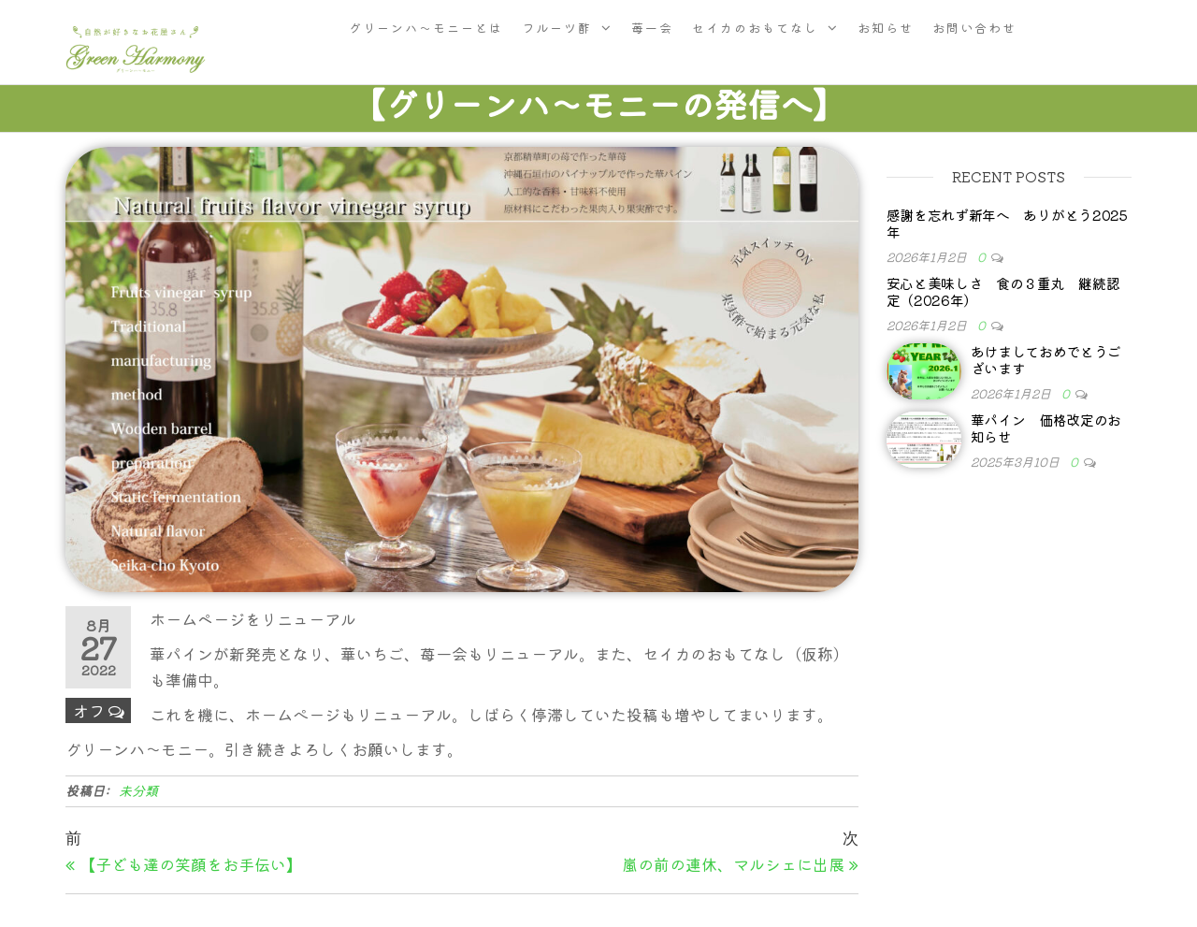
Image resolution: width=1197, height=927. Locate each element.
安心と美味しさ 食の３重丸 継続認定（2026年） (1003, 291)
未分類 (138, 790)
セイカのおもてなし (755, 27)
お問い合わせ (974, 27)
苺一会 (652, 27)
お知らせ (886, 27)
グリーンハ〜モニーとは (426, 27)
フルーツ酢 (557, 27)
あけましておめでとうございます (1046, 359)
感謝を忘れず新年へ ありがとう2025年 (1007, 223)
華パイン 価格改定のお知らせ (1046, 428)
